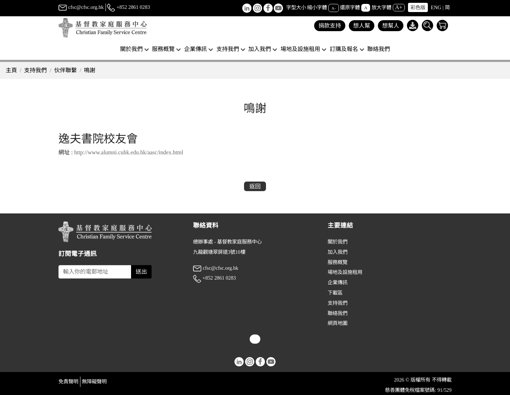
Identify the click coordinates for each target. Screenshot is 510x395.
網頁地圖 (337, 323)
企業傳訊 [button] (195, 49)
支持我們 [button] (227, 49)
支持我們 (35, 70)
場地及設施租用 (345, 272)
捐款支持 (329, 26)
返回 (255, 186)
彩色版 (417, 7)
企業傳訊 (337, 282)
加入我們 (337, 252)
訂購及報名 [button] (344, 49)
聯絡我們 (378, 49)
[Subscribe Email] (94, 272)
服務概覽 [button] (163, 49)
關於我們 (337, 242)
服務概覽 (337, 262)
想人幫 (361, 26)
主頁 (11, 70)
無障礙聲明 (94, 381)
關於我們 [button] (131, 49)
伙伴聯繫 (65, 70)
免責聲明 (68, 381)
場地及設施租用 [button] (300, 49)
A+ (399, 7)
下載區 (335, 293)
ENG (436, 7)
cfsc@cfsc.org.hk (81, 7)
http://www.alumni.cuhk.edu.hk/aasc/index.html (128, 152)
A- (334, 8)
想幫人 (390, 26)
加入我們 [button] (259, 49)
